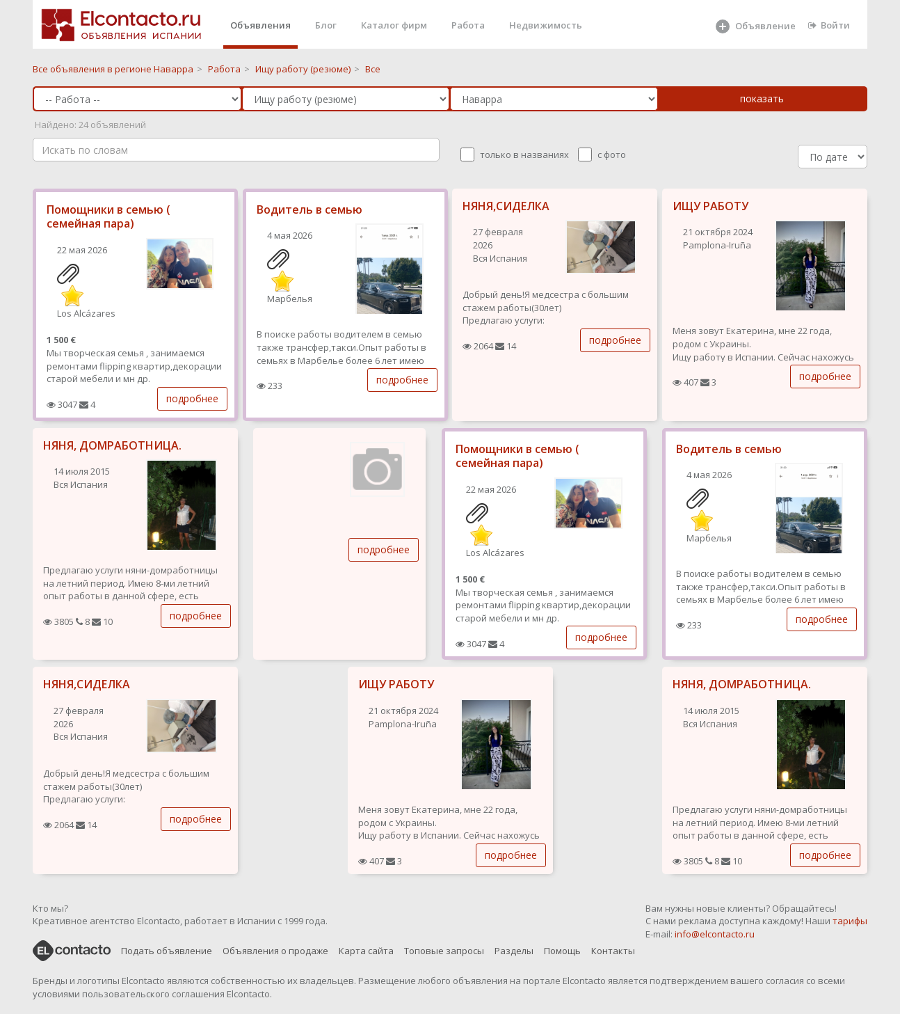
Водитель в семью (309, 209)
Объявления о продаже (275, 950)
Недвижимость (545, 25)
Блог (326, 25)
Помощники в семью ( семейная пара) (108, 217)
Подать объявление (166, 950)
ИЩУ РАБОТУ (710, 206)
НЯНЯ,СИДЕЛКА (506, 206)
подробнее (192, 398)
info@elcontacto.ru (715, 934)
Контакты (613, 950)
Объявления (260, 25)
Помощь (562, 950)
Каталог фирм (394, 25)
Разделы (514, 950)
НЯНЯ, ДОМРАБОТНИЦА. (112, 445)
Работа (468, 25)
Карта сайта (366, 950)
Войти (829, 25)
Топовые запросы (444, 950)
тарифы (850, 920)
